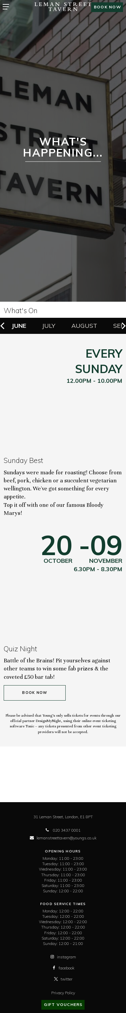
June (19, 326)
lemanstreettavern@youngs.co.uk (63, 837)
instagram (63, 956)
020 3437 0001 (63, 830)
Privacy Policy (63, 992)
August (84, 326)
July (48, 326)
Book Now (34, 693)
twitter (63, 978)
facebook (63, 967)
